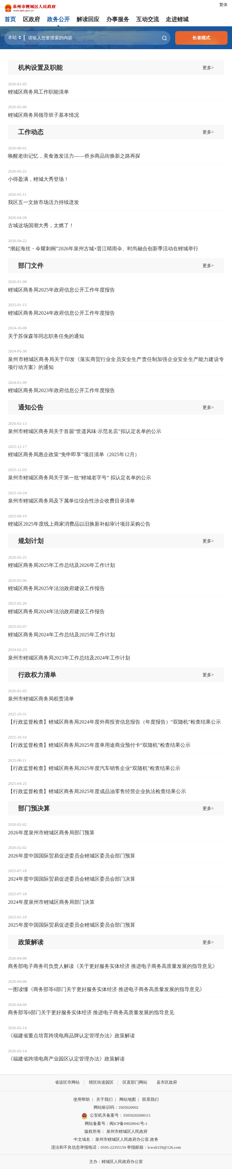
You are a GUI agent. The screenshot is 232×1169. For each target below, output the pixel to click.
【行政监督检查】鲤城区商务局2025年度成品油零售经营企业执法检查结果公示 (97, 791)
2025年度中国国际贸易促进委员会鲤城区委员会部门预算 (71, 925)
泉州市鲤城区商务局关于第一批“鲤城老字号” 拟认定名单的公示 (79, 478)
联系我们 (150, 1099)
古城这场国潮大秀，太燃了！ (41, 225)
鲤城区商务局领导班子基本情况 (43, 115)
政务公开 (58, 19)
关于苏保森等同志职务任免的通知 (46, 336)
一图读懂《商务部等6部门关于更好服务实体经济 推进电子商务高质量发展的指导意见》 (106, 989)
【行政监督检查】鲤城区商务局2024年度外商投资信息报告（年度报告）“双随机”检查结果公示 (114, 722)
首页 (10, 19)
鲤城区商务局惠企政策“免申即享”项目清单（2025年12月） (74, 454)
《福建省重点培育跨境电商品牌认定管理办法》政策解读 (71, 1036)
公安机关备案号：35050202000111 (115, 1116)
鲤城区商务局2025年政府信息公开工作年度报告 (61, 290)
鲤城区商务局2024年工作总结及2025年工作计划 (61, 635)
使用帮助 (81, 1099)
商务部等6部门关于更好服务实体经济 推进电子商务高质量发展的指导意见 (91, 1012)
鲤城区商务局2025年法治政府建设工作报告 (56, 588)
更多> (208, 67)
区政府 (31, 19)
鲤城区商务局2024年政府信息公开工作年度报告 (61, 313)
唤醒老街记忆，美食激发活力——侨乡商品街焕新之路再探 (74, 156)
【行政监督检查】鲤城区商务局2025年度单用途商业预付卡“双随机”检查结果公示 (99, 745)
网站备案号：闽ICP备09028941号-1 (116, 1123)
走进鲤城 (177, 19)
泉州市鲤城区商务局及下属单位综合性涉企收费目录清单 (71, 501)
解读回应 (87, 19)
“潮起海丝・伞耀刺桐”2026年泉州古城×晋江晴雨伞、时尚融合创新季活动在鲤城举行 (103, 249)
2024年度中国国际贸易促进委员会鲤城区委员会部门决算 (71, 879)
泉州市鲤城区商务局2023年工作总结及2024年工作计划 (69, 658)
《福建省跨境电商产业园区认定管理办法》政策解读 (66, 1059)
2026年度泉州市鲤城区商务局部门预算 (51, 833)
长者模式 (201, 37)
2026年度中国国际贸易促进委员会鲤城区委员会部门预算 (71, 856)
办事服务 (117, 19)
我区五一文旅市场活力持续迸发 (43, 202)
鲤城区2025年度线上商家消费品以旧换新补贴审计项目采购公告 (79, 524)
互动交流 (147, 19)
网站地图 (127, 1099)
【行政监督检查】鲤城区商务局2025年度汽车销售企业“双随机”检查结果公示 (94, 768)
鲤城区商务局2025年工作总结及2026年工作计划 (61, 565)
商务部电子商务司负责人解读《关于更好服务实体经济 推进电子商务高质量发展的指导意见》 (112, 966)
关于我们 (104, 1099)
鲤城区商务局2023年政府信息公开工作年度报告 (61, 390)
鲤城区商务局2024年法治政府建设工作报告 (56, 611)
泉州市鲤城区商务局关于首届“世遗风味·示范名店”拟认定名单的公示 (84, 431)
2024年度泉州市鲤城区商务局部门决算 (51, 902)
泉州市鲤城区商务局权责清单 (41, 699)
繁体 (223, 5)
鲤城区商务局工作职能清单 (38, 92)
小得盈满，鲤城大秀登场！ (38, 179)
